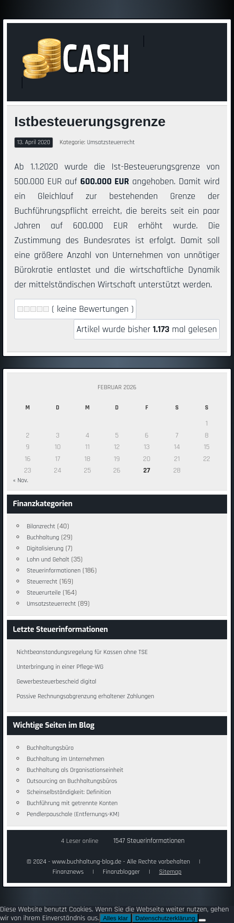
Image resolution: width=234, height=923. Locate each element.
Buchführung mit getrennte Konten (72, 803)
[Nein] (202, 920)
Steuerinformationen (54, 571)
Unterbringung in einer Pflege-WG (60, 667)
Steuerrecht (42, 582)
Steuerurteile (44, 593)
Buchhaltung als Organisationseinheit (75, 770)
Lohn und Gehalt (48, 559)
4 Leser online (79, 841)
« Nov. (20, 480)
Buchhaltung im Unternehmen (66, 759)
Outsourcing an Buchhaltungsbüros (72, 781)
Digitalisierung (45, 548)
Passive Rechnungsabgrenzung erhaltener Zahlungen (85, 696)
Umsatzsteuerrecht (111, 142)
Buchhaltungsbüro (50, 748)
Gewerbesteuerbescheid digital (56, 682)
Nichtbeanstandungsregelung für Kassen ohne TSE (82, 652)
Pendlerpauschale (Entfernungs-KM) (73, 814)
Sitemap (170, 872)
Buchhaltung (43, 537)
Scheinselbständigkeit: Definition (69, 792)
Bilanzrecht (41, 526)
